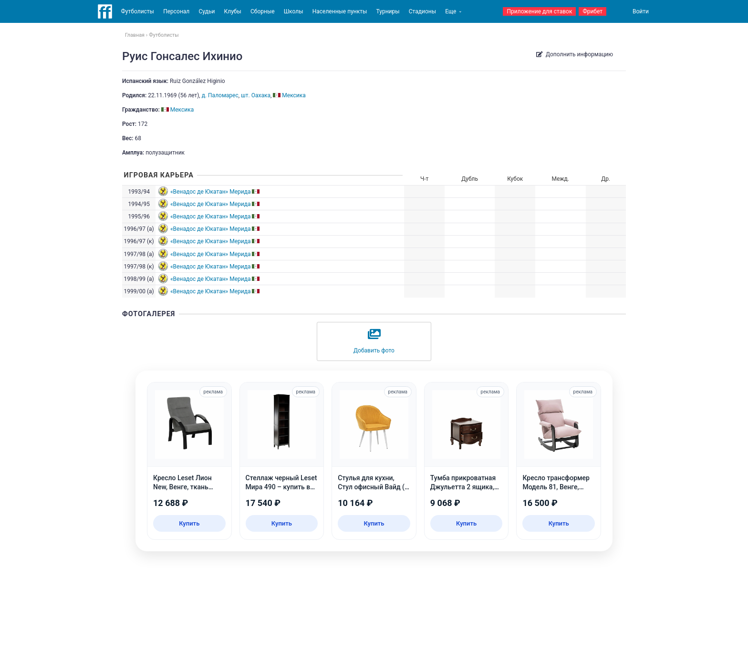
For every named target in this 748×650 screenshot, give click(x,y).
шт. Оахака (255, 95)
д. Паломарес (220, 95)
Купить (189, 523)
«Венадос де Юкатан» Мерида (210, 191)
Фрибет (592, 11)
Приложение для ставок (539, 11)
